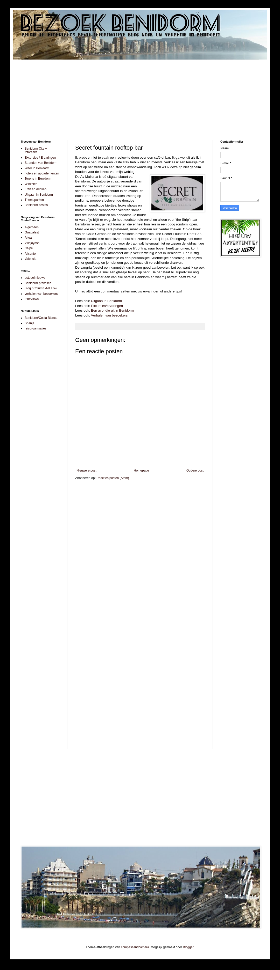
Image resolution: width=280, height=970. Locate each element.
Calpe (29, 248)
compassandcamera (135, 947)
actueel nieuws (35, 278)
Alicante (30, 253)
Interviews (32, 299)
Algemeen (32, 227)
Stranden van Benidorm (41, 163)
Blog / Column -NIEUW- (41, 288)
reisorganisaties (35, 328)
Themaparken (34, 200)
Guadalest (32, 232)
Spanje (29, 323)
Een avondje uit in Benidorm (112, 310)
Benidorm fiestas (36, 205)
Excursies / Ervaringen (40, 157)
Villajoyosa (32, 243)
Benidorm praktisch (38, 283)
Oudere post (195, 470)
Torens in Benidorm (38, 178)
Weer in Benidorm (37, 168)
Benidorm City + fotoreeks (36, 150)
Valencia (30, 259)
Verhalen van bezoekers (109, 315)
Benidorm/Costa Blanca (41, 318)
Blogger (188, 947)
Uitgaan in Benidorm (106, 301)
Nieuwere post (86, 470)
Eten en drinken (35, 189)
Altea (28, 237)
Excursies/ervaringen (107, 306)
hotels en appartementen (42, 173)
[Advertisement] (140, 96)
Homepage (141, 470)
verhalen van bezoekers (41, 294)
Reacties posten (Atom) (112, 478)
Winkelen (31, 184)
